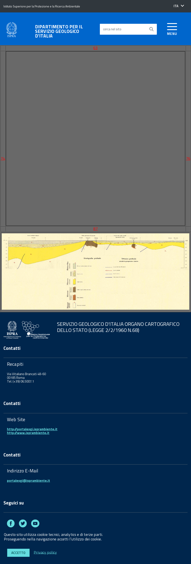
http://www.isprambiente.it (28, 432)
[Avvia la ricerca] (151, 29)
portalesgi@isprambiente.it (28, 480)
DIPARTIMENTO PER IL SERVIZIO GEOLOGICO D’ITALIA (59, 31)
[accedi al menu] (172, 28)
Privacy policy (45, 552)
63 (95, 48)
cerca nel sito (112, 29)
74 (3, 158)
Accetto (18, 552)
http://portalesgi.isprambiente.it (32, 429)
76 (188, 158)
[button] (179, 6)
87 (95, 229)
